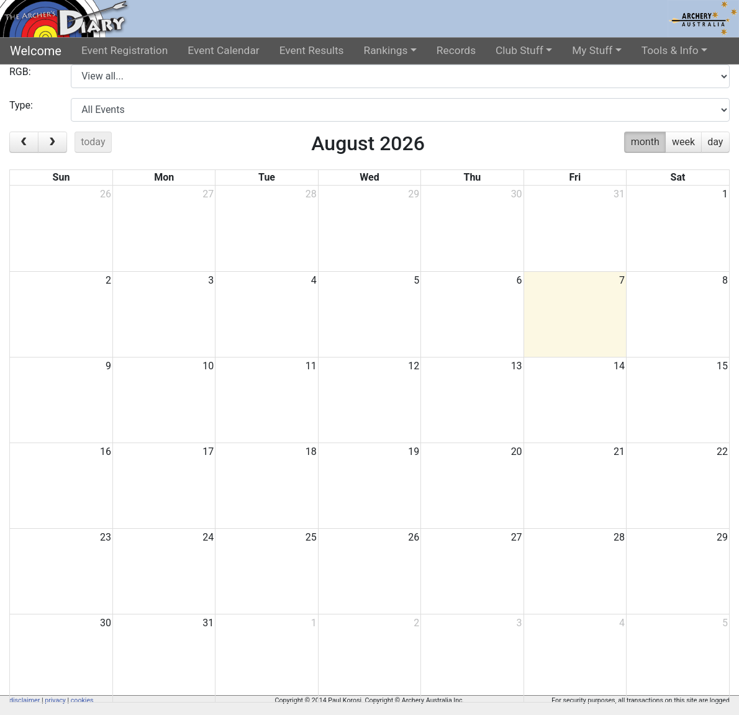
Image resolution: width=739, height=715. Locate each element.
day (715, 142)
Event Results (311, 50)
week (683, 142)
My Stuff (592, 50)
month (645, 142)
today (93, 142)
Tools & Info (670, 50)
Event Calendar (223, 50)
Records (456, 50)
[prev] (24, 142)
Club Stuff (519, 50)
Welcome (35, 50)
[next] (52, 142)
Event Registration (124, 50)
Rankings (386, 50)
